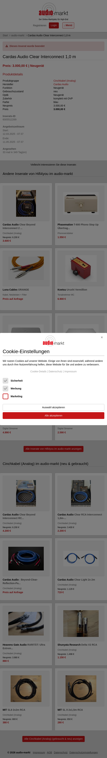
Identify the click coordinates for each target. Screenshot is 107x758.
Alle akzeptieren (53, 415)
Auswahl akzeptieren (53, 407)
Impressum (70, 371)
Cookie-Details (38, 371)
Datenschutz (55, 371)
